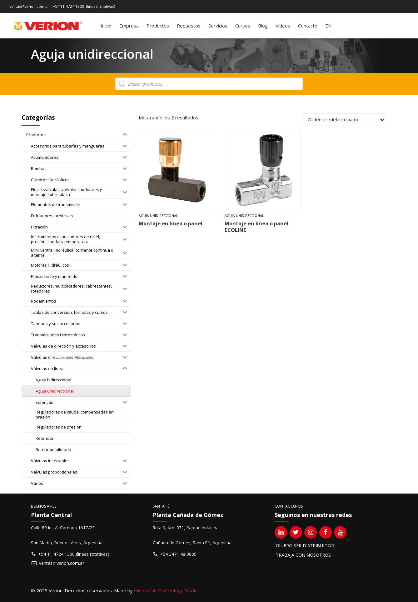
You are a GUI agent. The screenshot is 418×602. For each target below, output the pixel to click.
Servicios (217, 26)
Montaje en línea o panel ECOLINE (256, 226)
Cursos (242, 26)
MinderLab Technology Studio (166, 590)
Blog (263, 26)
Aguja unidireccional (158, 215)
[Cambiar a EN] (328, 25)
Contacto (307, 26)
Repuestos (189, 26)
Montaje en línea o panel (170, 223)
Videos (283, 26)
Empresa (129, 26)
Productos (158, 26)
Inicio (106, 26)
